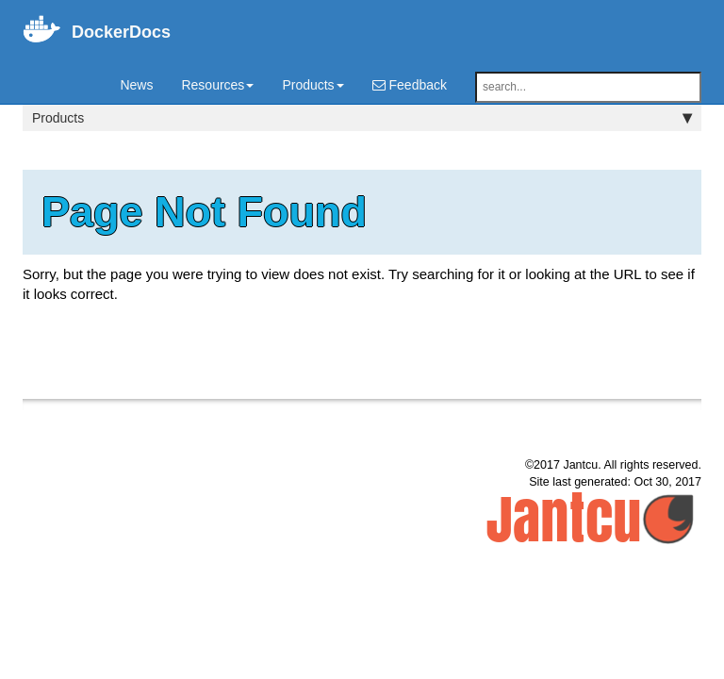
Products (312, 84)
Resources (217, 84)
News (136, 84)
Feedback (409, 84)
